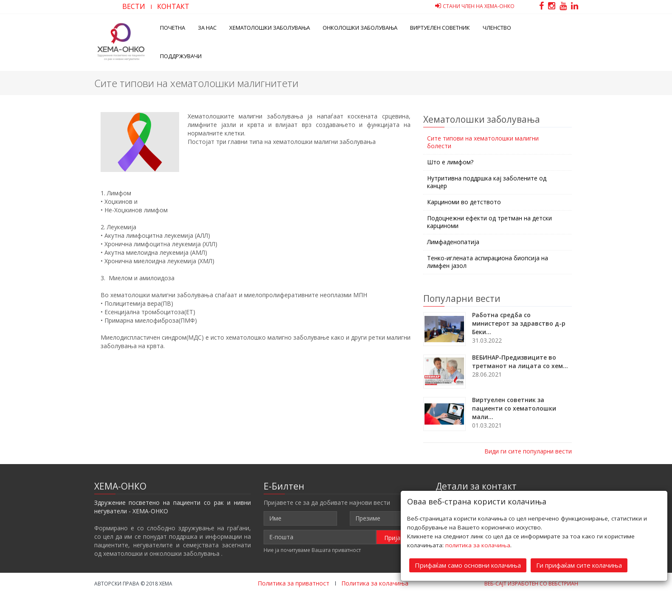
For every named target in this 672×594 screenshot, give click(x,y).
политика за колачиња (477, 545)
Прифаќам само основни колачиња (468, 564)
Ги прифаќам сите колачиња (579, 564)
